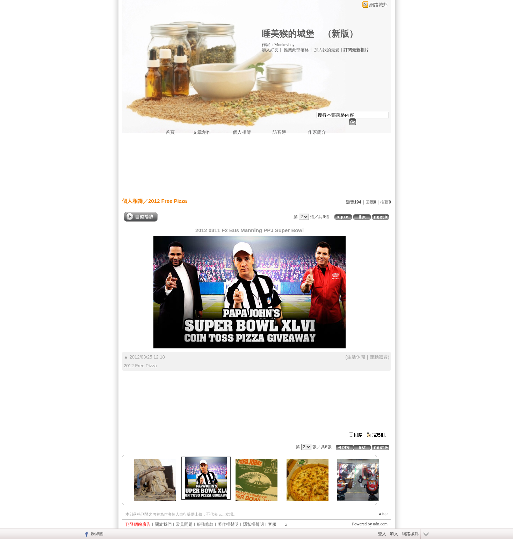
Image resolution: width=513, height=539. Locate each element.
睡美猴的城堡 (288, 33)
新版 (340, 33)
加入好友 (270, 49)
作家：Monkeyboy (278, 44)
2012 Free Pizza (167, 201)
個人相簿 (242, 132)
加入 (394, 533)
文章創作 (202, 132)
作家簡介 (317, 132)
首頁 (170, 132)
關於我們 (163, 524)
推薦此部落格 (296, 49)
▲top (383, 513)
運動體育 (379, 357)
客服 (272, 524)
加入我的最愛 (326, 49)
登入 (382, 533)
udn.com (380, 524)
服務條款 (205, 524)
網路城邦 (378, 4)
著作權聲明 (228, 524)
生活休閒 (356, 357)
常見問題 (184, 524)
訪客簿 (279, 132)
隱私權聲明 (253, 524)
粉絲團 (97, 533)
